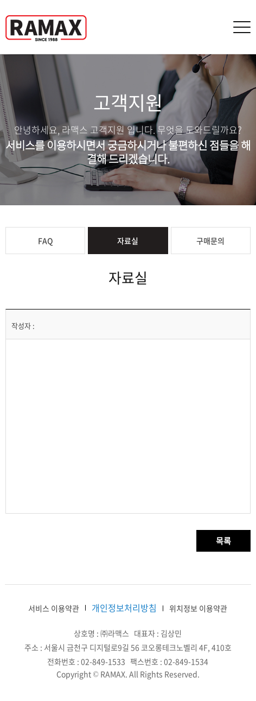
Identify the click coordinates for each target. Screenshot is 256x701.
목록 (223, 541)
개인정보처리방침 (124, 607)
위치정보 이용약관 (198, 608)
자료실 (127, 240)
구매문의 (210, 240)
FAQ (45, 240)
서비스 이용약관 (53, 608)
